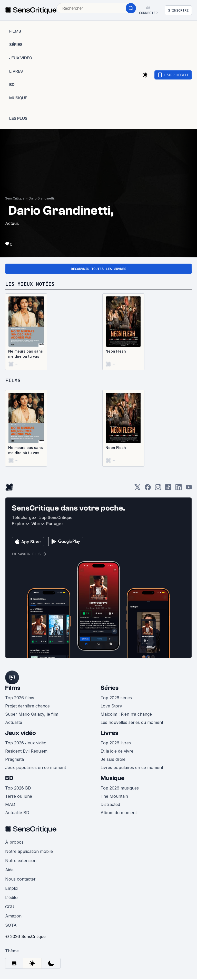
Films (12, 687)
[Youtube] (189, 489)
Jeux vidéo (20, 733)
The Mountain (114, 796)
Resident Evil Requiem (26, 751)
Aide (9, 869)
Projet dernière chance (27, 705)
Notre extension (20, 860)
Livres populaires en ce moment (132, 767)
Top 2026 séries (116, 697)
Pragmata (14, 759)
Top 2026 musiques (120, 788)
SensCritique (15, 198)
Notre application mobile (29, 851)
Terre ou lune (18, 796)
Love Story (111, 705)
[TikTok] (168, 489)
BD (9, 778)
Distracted (110, 804)
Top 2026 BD (18, 788)
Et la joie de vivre (117, 751)
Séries (110, 687)
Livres (109, 733)
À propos (14, 842)
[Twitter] (137, 489)
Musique (112, 778)
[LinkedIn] (178, 489)
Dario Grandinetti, (42, 198)
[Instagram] (158, 489)
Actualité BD (17, 812)
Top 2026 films (19, 697)
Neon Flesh (115, 351)
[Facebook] (148, 489)
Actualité (13, 722)
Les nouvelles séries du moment (132, 722)
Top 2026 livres (116, 742)
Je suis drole (113, 759)
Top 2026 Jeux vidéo (25, 742)
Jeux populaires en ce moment (35, 767)
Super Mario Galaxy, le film (31, 714)
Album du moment (119, 812)
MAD (10, 804)
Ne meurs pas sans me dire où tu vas (25, 353)
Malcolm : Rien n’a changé (126, 714)
